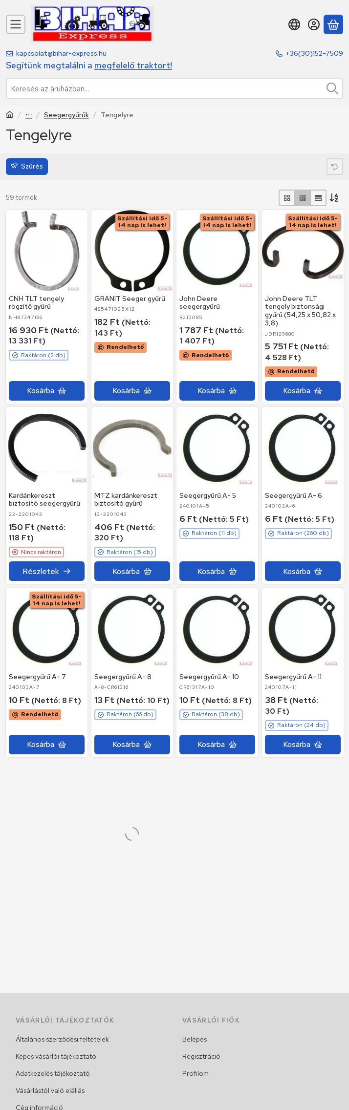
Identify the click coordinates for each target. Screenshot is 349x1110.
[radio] (287, 198)
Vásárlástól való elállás (50, 1090)
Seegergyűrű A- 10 (209, 676)
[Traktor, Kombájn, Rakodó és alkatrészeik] (10, 115)
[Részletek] (47, 571)
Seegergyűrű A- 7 (37, 676)
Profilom (195, 1073)
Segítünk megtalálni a (89, 65)
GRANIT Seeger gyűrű (129, 298)
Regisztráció (201, 1056)
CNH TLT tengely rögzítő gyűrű (36, 302)
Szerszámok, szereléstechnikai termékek (28, 115)
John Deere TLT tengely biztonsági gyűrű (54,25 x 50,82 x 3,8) (300, 310)
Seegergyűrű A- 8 (123, 676)
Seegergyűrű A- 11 (293, 676)
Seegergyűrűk (66, 115)
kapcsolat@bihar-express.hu (61, 53)
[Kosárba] (47, 390)
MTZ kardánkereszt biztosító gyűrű (125, 499)
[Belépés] (314, 24)
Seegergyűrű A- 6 (293, 495)
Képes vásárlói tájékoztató (56, 1056)
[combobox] (174, 88)
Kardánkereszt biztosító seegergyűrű (44, 499)
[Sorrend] (335, 198)
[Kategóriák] (15, 24)
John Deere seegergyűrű (199, 302)
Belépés (194, 1039)
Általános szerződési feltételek (62, 1039)
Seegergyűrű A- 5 (207, 495)
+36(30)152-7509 (314, 53)
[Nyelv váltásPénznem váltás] (294, 24)
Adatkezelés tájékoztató (53, 1073)
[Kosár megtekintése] (333, 24)
